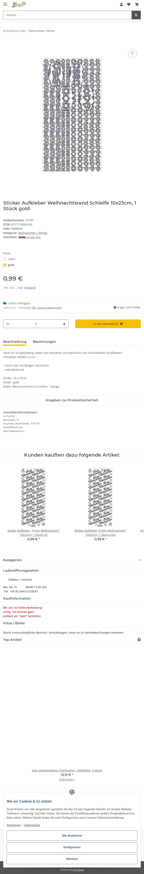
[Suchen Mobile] (67, 15)
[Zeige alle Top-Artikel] (139, 640)
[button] (121, 4)
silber (12, 259)
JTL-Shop (79, 869)
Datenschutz (32, 825)
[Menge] (36, 324)
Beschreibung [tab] (14, 342)
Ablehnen (72, 859)
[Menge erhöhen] (64, 324)
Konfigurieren (71, 847)
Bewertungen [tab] (44, 342)
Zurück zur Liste (15, 31)
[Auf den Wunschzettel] (132, 53)
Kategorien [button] (12, 560)
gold (11, 265)
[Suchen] (136, 15)
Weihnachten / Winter (33, 233)
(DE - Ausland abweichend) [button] (47, 307)
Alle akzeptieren (72, 835)
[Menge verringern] (7, 324)
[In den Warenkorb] (6, 43)
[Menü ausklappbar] (5, 2)
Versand (29, 287)
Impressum (14, 825)
